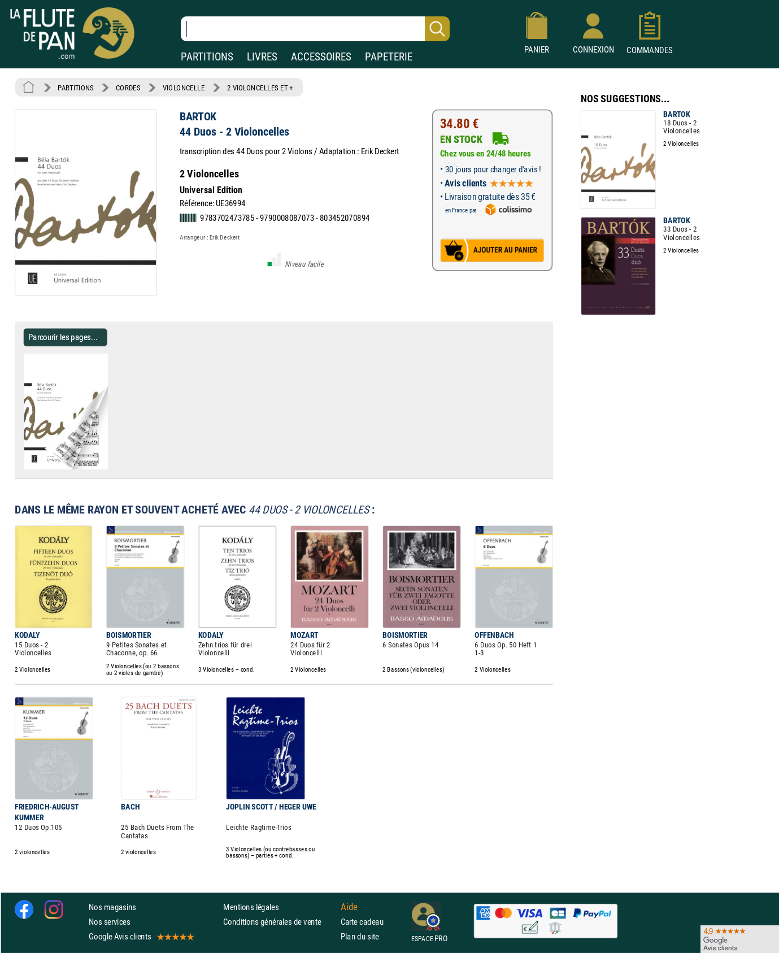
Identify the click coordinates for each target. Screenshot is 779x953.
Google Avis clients (141, 936)
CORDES (128, 87)
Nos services (109, 921)
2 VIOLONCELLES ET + (260, 87)
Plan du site (360, 936)
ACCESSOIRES (321, 56)
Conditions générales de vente (279, 921)
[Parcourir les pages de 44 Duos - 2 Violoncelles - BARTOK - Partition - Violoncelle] (112, 467)
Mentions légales (250, 907)
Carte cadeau (362, 921)
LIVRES (262, 56)
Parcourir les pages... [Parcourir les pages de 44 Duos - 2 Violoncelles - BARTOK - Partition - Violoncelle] (63, 337)
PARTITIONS (207, 56)
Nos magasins (112, 907)
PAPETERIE (388, 56)
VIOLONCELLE (184, 87)
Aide (349, 906)
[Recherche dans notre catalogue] (315, 28)
